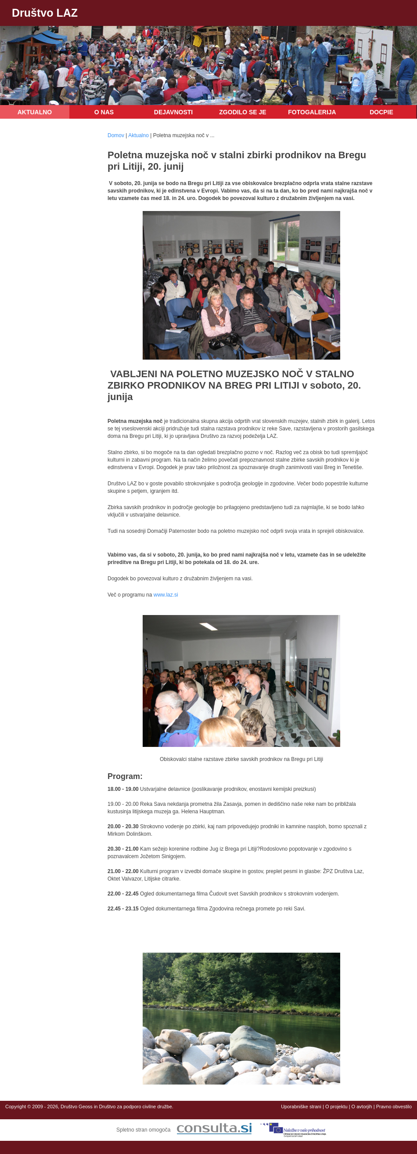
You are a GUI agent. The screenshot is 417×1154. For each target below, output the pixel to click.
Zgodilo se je (242, 112)
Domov (116, 135)
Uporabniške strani (301, 1106)
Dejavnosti (173, 112)
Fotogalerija (312, 112)
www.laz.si (166, 595)
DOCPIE (381, 112)
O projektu (336, 1106)
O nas (104, 112)
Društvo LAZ (45, 13)
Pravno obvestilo (394, 1106)
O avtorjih (362, 1106)
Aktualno (35, 112)
